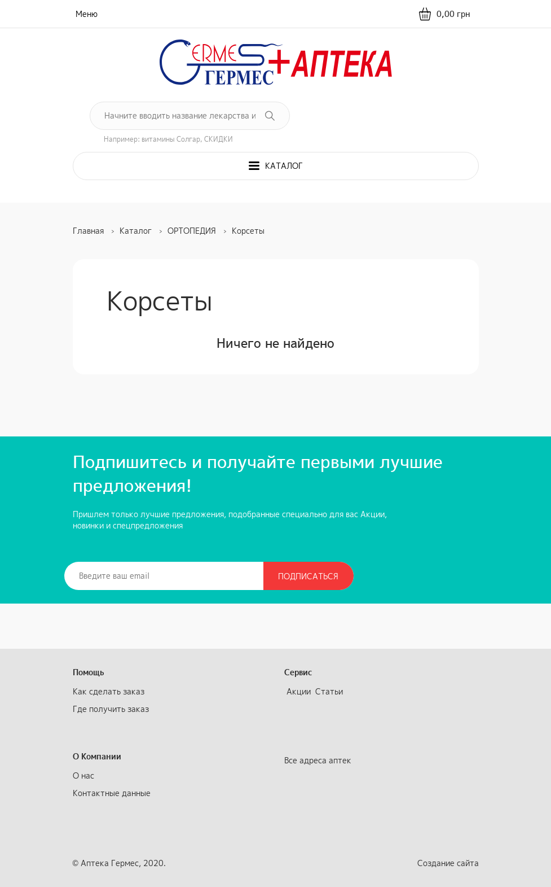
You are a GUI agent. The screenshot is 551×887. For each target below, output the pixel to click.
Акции (298, 691)
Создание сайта (448, 863)
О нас (83, 775)
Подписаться (308, 576)
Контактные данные (112, 793)
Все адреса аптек (317, 760)
